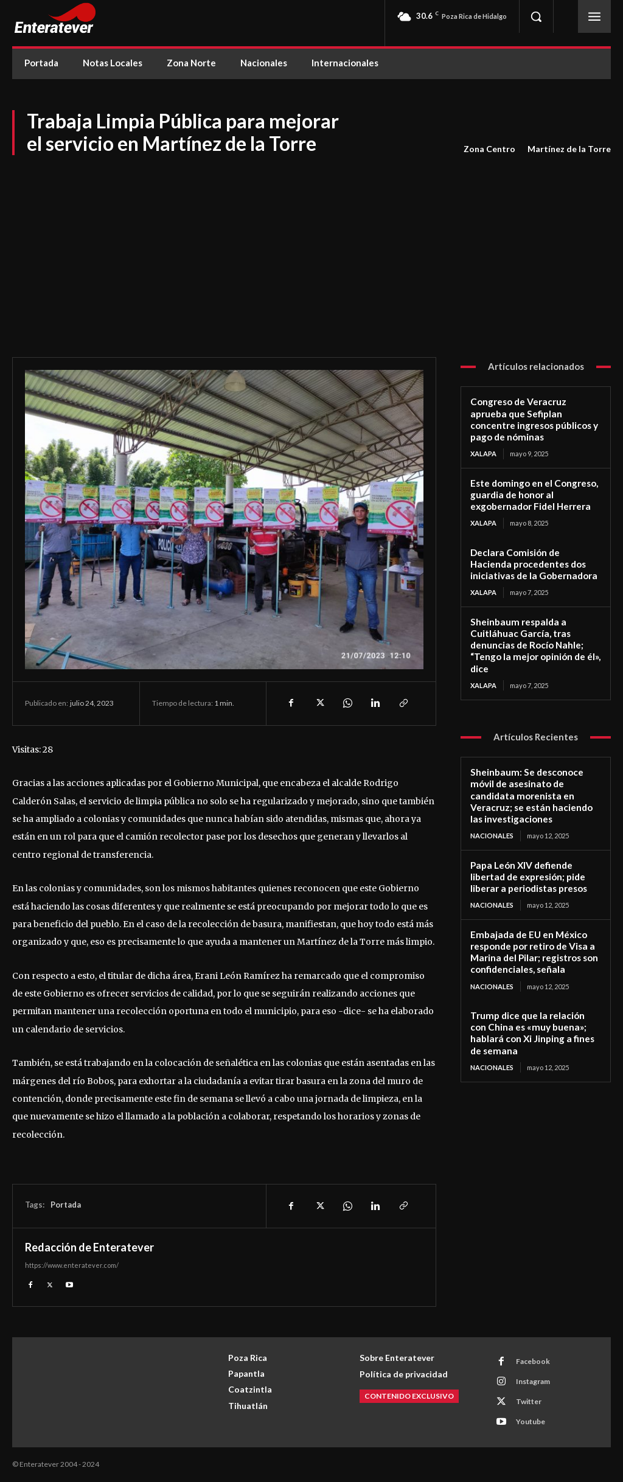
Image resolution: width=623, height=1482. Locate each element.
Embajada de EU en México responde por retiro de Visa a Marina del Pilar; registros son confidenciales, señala (533, 944)
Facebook (533, 1361)
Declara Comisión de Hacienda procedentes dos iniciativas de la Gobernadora (535, 561)
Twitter (528, 1401)
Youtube (530, 1421)
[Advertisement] (311, 247)
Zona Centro (489, 149)
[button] (536, 16)
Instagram (533, 1381)
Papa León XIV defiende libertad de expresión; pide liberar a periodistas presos (527, 870)
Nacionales (491, 829)
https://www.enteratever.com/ (72, 1265)
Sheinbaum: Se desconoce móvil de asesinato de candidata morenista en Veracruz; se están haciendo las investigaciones (530, 790)
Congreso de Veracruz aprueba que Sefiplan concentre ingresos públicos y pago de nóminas (534, 418)
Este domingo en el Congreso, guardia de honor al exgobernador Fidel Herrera (533, 493)
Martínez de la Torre (569, 149)
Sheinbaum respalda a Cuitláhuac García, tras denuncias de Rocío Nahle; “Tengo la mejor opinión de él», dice (534, 641)
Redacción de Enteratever (89, 1247)
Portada (65, 1204)
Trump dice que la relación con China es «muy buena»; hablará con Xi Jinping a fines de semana (535, 1023)
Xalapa (483, 452)
